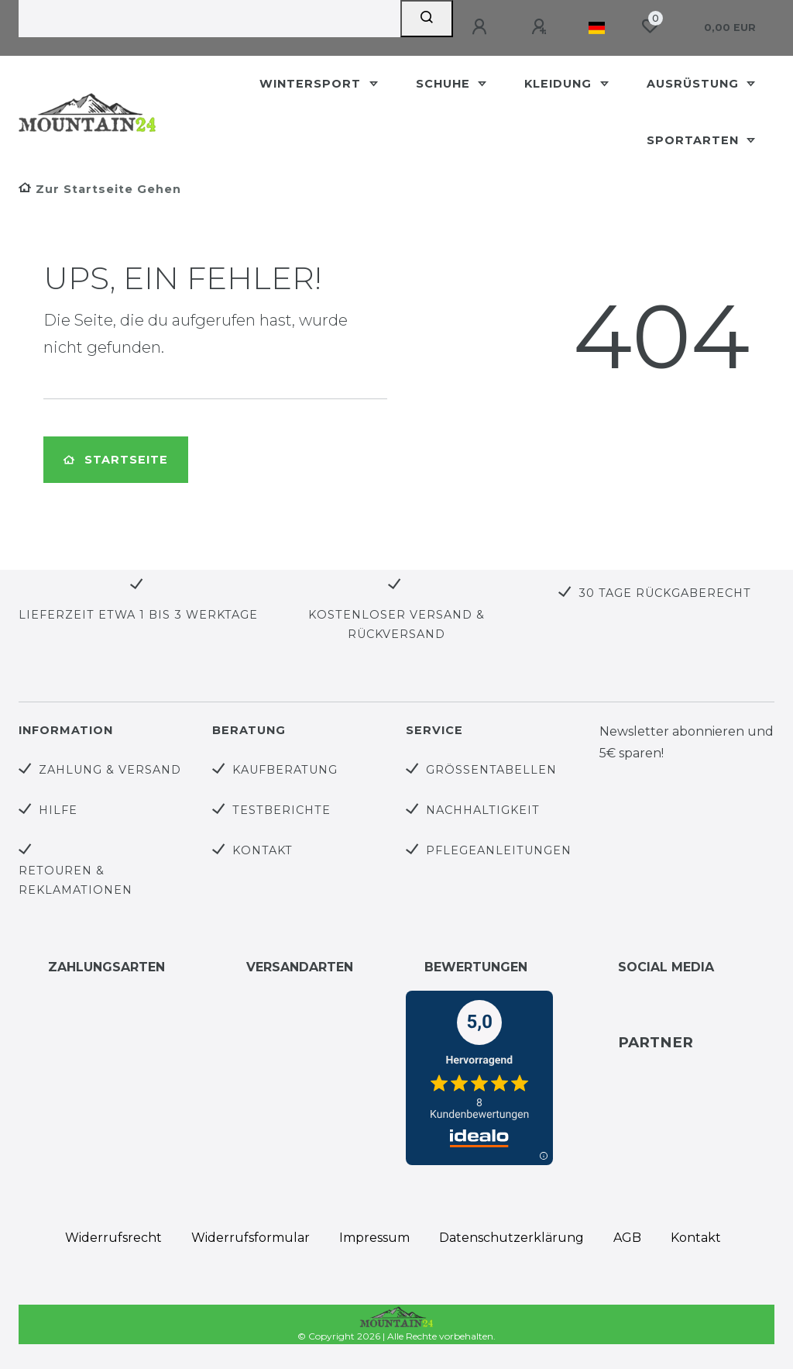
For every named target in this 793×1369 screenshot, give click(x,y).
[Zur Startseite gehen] (100, 189)
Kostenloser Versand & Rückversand (396, 624)
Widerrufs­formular (250, 1237)
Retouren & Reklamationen (75, 880)
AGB (627, 1237)
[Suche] (426, 18)
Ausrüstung (695, 84)
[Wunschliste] (649, 26)
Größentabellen (491, 770)
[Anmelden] (481, 27)
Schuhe (445, 84)
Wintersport (312, 84)
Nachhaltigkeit (483, 810)
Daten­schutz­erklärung (511, 1237)
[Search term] (209, 18)
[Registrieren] (541, 27)
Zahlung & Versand (110, 770)
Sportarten (695, 140)
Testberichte (281, 810)
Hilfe (58, 810)
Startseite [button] (116, 460)
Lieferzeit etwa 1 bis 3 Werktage (138, 615)
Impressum (374, 1237)
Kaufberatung (285, 770)
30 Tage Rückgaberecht (664, 593)
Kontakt (262, 850)
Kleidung (560, 84)
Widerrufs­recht (113, 1237)
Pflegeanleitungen (499, 850)
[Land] (596, 28)
